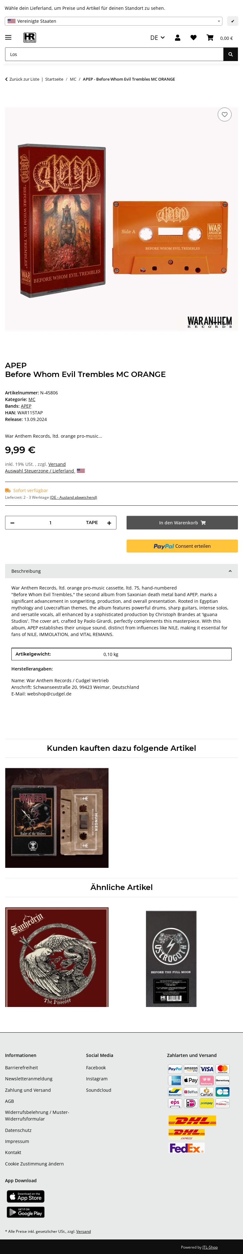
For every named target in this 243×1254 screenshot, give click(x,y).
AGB (9, 1101)
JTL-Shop (210, 1247)
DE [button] (154, 37)
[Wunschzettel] (193, 38)
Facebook (96, 1068)
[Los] (114, 54)
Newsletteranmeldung (29, 1079)
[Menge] (50, 522)
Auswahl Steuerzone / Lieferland (45, 471)
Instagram (97, 1079)
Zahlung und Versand (28, 1090)
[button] (177, 38)
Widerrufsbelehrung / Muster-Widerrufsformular (37, 1115)
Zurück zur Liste (24, 79)
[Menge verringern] (12, 522)
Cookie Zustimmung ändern (34, 1164)
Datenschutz (18, 1130)
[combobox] (113, 21)
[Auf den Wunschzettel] (225, 114)
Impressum (17, 1141)
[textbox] (113, 21)
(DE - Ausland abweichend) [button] (73, 497)
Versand (57, 464)
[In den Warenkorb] (10, 99)
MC (31, 399)
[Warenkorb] (220, 38)
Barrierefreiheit (21, 1068)
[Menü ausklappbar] (8, 35)
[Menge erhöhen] (109, 522)
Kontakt (13, 1152)
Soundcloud (98, 1090)
